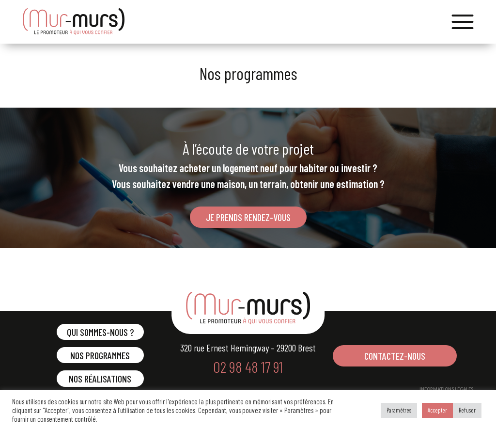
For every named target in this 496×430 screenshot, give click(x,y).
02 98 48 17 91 (248, 366)
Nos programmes (100, 355)
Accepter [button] (437, 410)
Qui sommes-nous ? (100, 332)
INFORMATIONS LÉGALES (446, 389)
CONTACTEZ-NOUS (394, 356)
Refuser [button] (467, 410)
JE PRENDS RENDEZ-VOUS (248, 217)
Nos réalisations (100, 378)
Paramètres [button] (399, 410)
